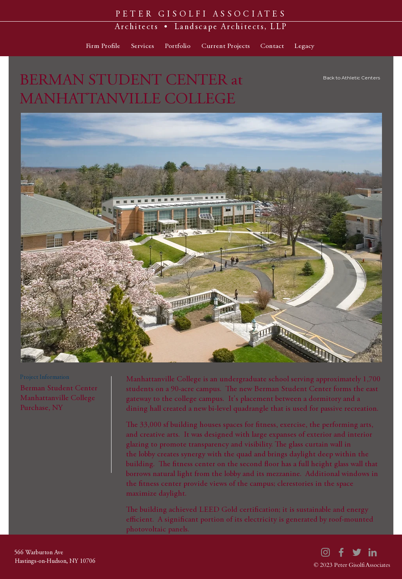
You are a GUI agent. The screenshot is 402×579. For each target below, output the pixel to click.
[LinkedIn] (372, 552)
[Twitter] (357, 552)
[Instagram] (325, 552)
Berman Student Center (292, 389)
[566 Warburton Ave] (38, 553)
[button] (201, 237)
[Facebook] (341, 552)
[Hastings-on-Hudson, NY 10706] (55, 561)
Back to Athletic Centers (351, 78)
